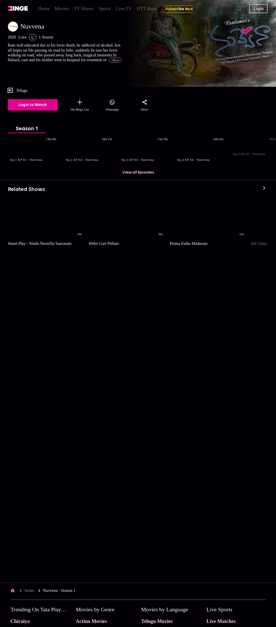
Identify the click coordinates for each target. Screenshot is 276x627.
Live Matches (221, 621)
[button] (36, 150)
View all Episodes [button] (138, 172)
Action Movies (91, 621)
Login (258, 8)
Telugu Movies (157, 621)
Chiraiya (20, 621)
